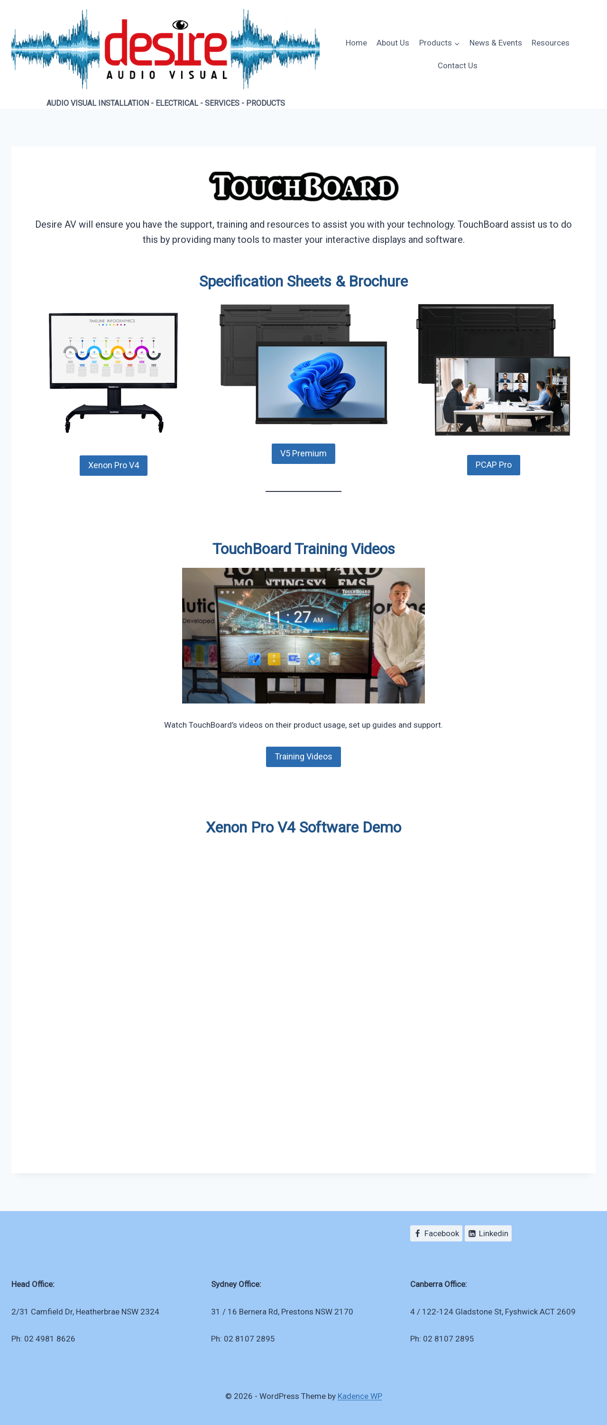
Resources (551, 42)
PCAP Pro (494, 465)
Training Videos (303, 756)
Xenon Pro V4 (113, 465)
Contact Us (458, 65)
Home (356, 42)
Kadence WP (360, 1396)
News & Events (495, 42)
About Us (393, 42)
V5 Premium (303, 453)
